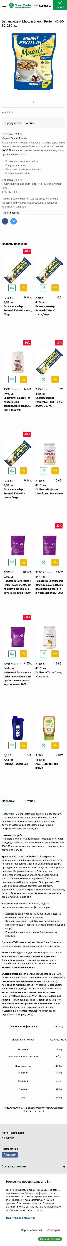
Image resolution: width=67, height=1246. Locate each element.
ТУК (29, 897)
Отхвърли (53, 1230)
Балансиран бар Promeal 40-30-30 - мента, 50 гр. (14, 493)
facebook (10, 1155)
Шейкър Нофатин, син (16, 764)
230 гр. (19, 134)
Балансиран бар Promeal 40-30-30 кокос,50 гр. (45, 310)
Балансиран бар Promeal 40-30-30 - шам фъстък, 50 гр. (48, 402)
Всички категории (14, 1166)
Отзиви (30, 801)
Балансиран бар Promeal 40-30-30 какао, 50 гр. (18, 310)
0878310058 (44, 6)
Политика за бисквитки (20, 1217)
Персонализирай (31, 1230)
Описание (8, 801)
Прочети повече (12, 212)
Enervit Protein (19, 138)
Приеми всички (50, 1239)
